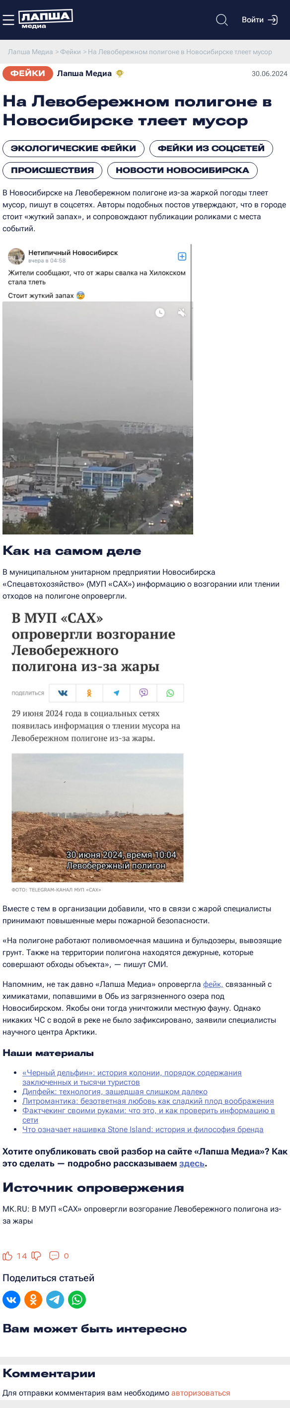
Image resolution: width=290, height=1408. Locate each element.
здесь (192, 1163)
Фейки (27, 73)
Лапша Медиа (84, 73)
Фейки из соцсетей (211, 148)
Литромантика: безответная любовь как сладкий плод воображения (148, 1101)
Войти (260, 20)
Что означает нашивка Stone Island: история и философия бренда (143, 1129)
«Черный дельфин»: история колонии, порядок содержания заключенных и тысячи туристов (132, 1077)
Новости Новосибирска (182, 170)
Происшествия (52, 170)
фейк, (213, 984)
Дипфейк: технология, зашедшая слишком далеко (115, 1091)
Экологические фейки (73, 148)
